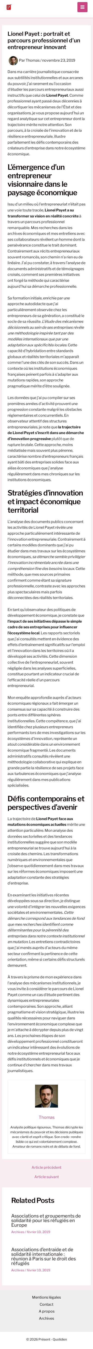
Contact (46, 1304)
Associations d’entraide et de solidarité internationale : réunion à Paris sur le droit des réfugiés (43, 1256)
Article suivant (46, 1177)
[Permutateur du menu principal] (82, 7)
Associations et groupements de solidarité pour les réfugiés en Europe (46, 1220)
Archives (17, 1232)
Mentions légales (46, 1297)
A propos (47, 1311)
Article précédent (46, 1167)
